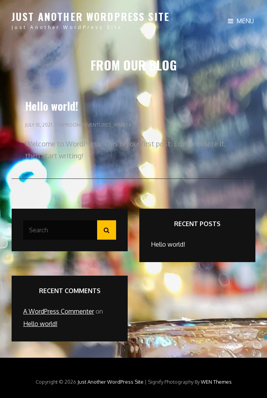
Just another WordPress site (90, 16)
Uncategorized (44, 91)
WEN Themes (216, 382)
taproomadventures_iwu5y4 (94, 125)
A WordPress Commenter (58, 311)
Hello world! (51, 106)
